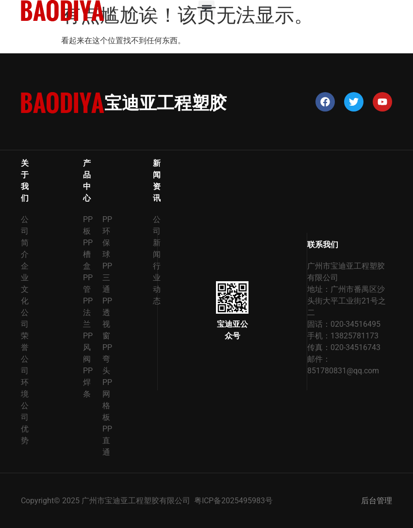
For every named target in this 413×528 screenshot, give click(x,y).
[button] (206, 8)
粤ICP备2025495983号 (233, 500)
